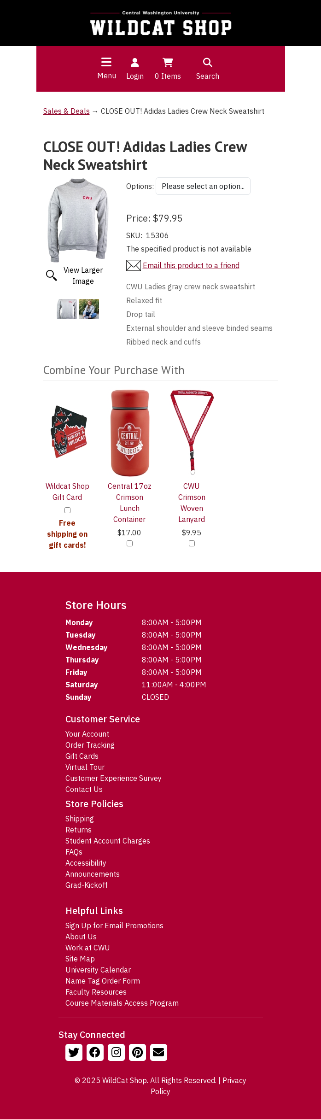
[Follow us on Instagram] (117, 1053)
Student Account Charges (107, 840)
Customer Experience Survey (113, 778)
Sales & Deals (66, 111)
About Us (81, 936)
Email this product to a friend (191, 265)
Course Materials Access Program (122, 1003)
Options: (140, 186)
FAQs (73, 851)
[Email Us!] (159, 1053)
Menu (106, 75)
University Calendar (98, 969)
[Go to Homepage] (160, 23)
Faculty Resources (96, 991)
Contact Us (84, 789)
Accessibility (85, 862)
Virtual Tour (85, 767)
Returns (78, 829)
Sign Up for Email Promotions (114, 925)
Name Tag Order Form (102, 980)
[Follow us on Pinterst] (138, 1053)
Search (207, 68)
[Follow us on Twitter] (75, 1053)
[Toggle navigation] (106, 61)
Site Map (80, 958)
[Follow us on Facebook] (96, 1053)
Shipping (79, 818)
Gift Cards (82, 756)
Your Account (87, 733)
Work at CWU (87, 947)
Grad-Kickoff (86, 885)
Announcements (92, 874)
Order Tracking (90, 745)
